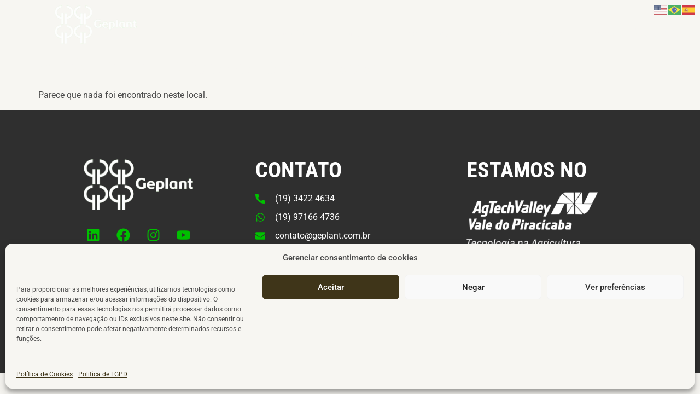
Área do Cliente (662, 33)
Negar (473, 294)
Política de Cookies (44, 381)
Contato (598, 33)
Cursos (499, 33)
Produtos (361, 34)
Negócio (295, 34)
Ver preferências (615, 294)
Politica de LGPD (102, 381)
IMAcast (548, 33)
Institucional (436, 34)
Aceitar (331, 294)
